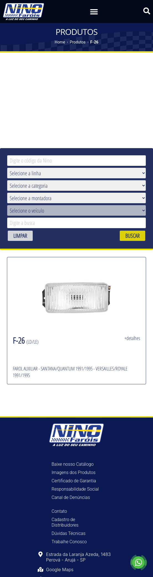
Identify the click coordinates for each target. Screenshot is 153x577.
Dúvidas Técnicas (68, 533)
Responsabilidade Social (75, 488)
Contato (59, 511)
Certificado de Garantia (74, 480)
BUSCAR (132, 235)
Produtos (78, 41)
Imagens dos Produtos (74, 472)
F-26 (94, 41)
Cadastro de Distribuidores (65, 522)
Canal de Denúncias (71, 497)
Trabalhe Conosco (69, 541)
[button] (94, 11)
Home (60, 41)
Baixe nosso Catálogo (73, 464)
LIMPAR (20, 235)
